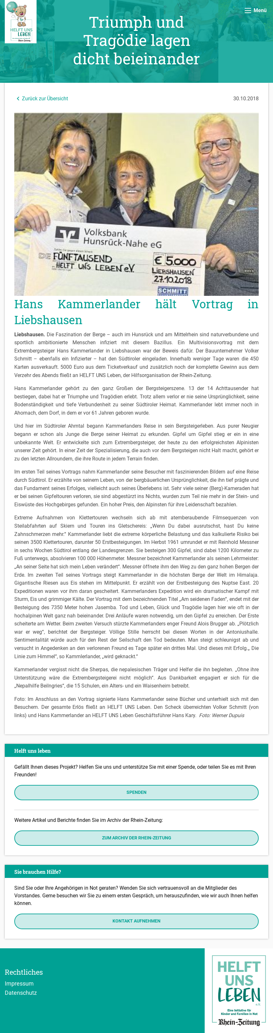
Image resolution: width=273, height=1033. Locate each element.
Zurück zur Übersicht (41, 99)
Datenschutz (21, 992)
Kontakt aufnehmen (136, 921)
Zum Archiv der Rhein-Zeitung (136, 838)
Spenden (136, 792)
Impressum (19, 983)
